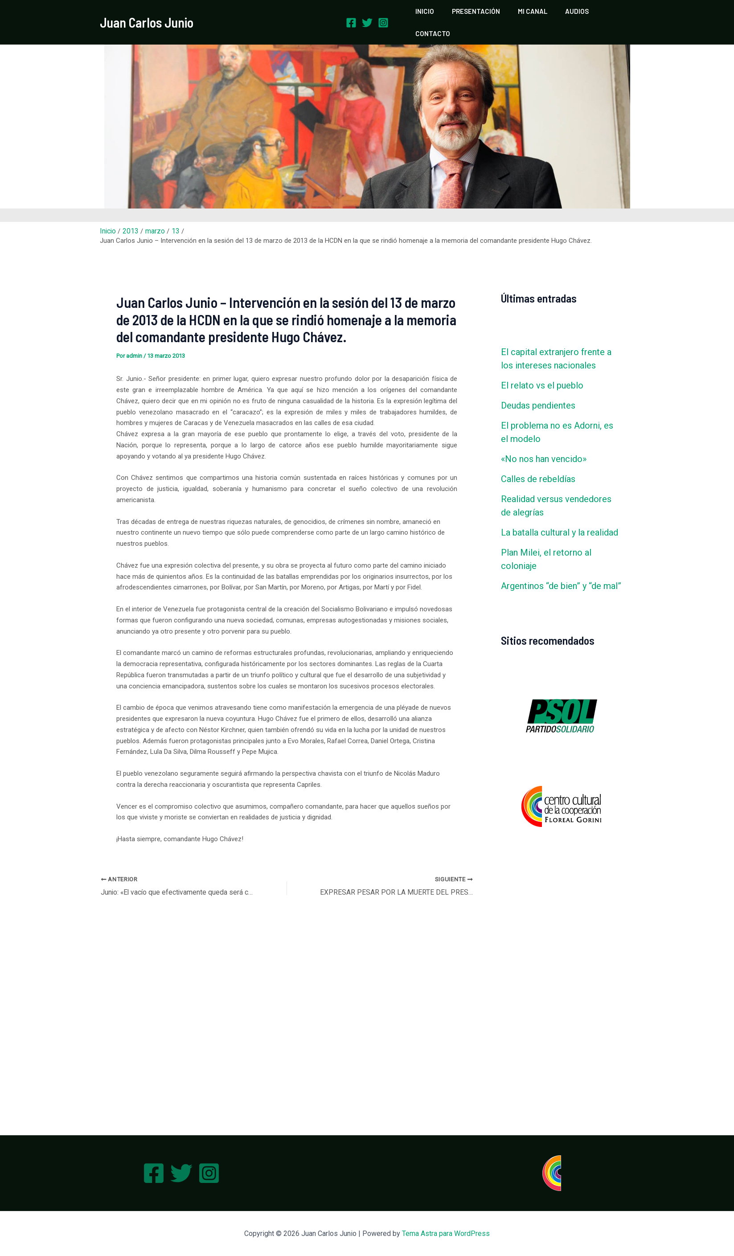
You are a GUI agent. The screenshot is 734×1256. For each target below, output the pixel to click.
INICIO (429, 15)
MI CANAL (528, 15)
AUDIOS (568, 15)
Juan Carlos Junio (146, 15)
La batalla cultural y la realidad (559, 516)
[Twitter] (367, 15)
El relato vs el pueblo (542, 369)
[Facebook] (351, 15)
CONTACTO (610, 15)
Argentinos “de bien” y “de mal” (561, 570)
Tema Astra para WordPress (446, 1233)
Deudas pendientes (538, 390)
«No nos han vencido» (543, 443)
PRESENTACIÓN (476, 15)
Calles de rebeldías (538, 463)
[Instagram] (383, 15)
